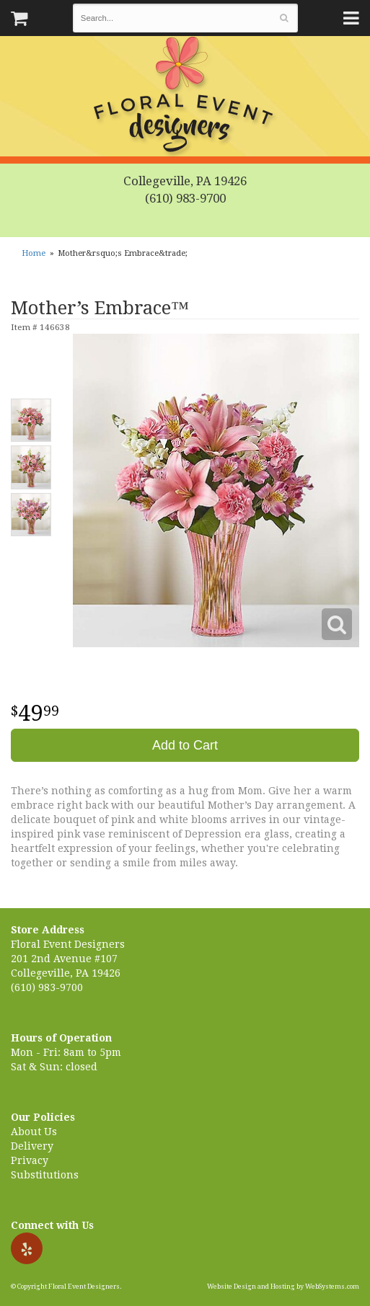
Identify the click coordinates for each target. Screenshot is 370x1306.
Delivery (32, 1146)
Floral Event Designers (185, 97)
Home (33, 253)
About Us (34, 1131)
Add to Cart (185, 745)
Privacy (29, 1160)
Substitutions (45, 1175)
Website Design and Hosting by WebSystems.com (283, 1286)
